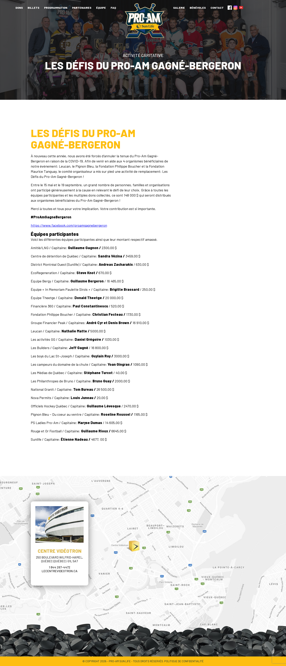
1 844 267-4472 (59, 567)
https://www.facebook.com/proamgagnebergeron (69, 225)
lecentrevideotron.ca (59, 571)
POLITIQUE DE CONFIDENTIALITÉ (184, 661)
